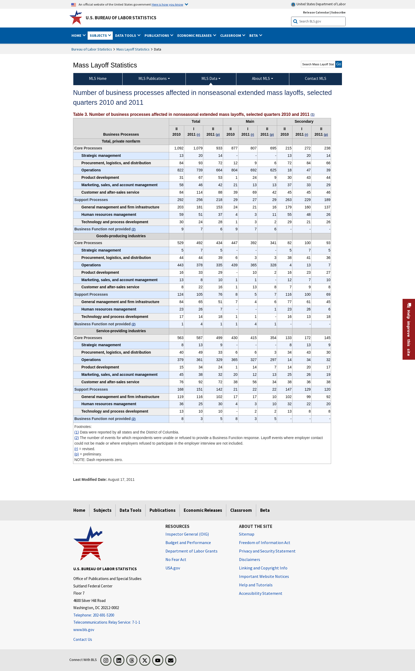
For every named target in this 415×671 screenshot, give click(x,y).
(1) (76, 432)
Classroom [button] (231, 35)
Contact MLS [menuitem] (315, 78)
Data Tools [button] (126, 35)
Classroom (241, 510)
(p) (76, 454)
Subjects (102, 510)
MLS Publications (152, 78)
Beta (265, 510)
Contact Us (82, 639)
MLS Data (209, 78)
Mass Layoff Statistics (133, 49)
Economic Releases (203, 510)
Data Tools (130, 510)
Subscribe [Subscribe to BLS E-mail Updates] (338, 12)
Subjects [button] (99, 35)
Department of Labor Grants (191, 551)
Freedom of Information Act (264, 542)
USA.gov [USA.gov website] (172, 567)
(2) (76, 438)
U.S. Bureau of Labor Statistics (121, 18)
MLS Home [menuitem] (98, 78)
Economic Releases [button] (195, 35)
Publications (162, 510)
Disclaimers (249, 559)
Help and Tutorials (256, 584)
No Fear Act (175, 559)
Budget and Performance (188, 542)
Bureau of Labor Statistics (91, 49)
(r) (76, 449)
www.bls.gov (83, 629)
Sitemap (246, 534)
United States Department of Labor (318, 4)
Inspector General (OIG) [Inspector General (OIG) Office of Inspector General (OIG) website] (187, 534)
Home (79, 510)
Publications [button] (157, 35)
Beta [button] (254, 35)
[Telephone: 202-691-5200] (115, 615)
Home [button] (76, 35)
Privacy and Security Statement (267, 551)
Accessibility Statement (260, 593)
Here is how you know (167, 4)
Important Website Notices (264, 576)
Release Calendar (316, 12)
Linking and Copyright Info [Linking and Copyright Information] (263, 567)
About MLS (261, 78)
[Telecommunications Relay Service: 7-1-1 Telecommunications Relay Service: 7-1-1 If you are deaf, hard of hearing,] (115, 622)
